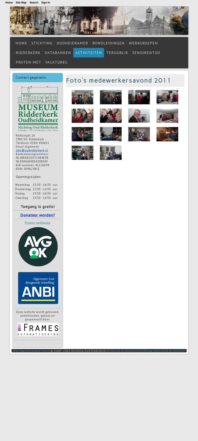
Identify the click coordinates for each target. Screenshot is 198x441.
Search (34, 2)
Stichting (41, 43)
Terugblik (117, 52)
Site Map (19, 350)
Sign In (45, 2)
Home (21, 43)
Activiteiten (88, 52)
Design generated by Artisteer (164, 350)
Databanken (58, 52)
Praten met (28, 62)
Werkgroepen (143, 43)
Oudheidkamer (72, 43)
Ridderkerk (28, 52)
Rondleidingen (108, 43)
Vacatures (56, 62)
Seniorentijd (146, 52)
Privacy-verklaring (37, 223)
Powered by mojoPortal (124, 350)
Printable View (38, 350)
